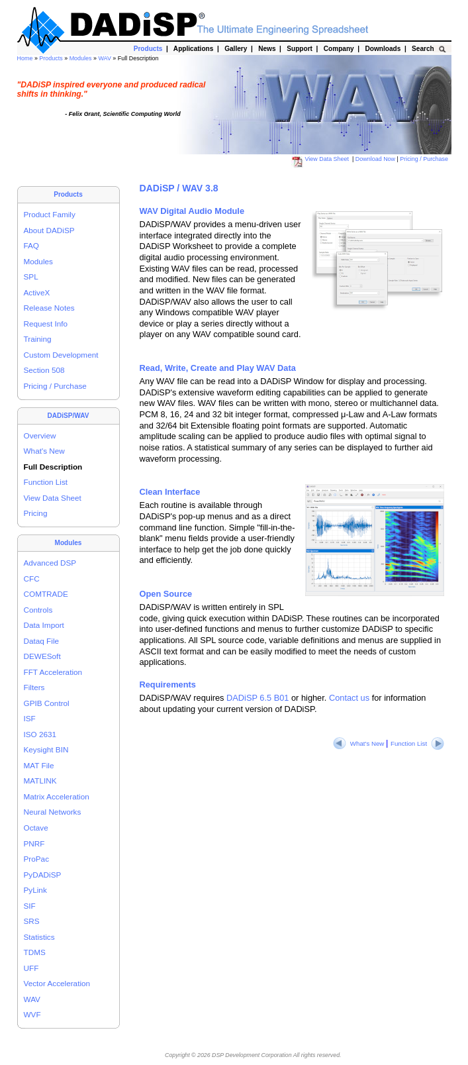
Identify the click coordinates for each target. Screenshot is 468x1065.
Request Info (46, 323)
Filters (34, 687)
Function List (46, 482)
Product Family (49, 214)
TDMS (35, 952)
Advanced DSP (50, 562)
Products (51, 58)
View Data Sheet (321, 159)
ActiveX (37, 292)
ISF (30, 718)
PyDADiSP (43, 874)
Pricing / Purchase (424, 159)
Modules (81, 58)
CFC (32, 578)
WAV (105, 58)
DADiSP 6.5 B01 (257, 698)
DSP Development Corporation (251, 1055)
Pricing (36, 513)
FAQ (32, 245)
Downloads (382, 48)
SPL (31, 276)
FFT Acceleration (53, 672)
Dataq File (42, 640)
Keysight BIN (46, 749)
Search (423, 48)
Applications (193, 48)
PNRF (34, 843)
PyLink (35, 890)
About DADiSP (49, 230)
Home (25, 58)
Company (338, 48)
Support (299, 48)
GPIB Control (47, 703)
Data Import (44, 625)
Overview (40, 435)
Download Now (376, 159)
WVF (32, 1014)
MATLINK (40, 780)
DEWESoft (42, 656)
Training (38, 338)
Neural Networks (52, 811)
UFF (31, 968)
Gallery (236, 48)
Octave (36, 827)
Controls (38, 609)
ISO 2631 (40, 734)
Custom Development (61, 354)
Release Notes (49, 307)
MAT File (39, 765)
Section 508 (44, 370)
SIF (30, 905)
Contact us (349, 698)
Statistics (39, 937)
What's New (44, 450)
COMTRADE (46, 593)
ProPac (37, 858)
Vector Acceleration (57, 983)
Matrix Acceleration (56, 796)
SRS (32, 921)
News (267, 48)
